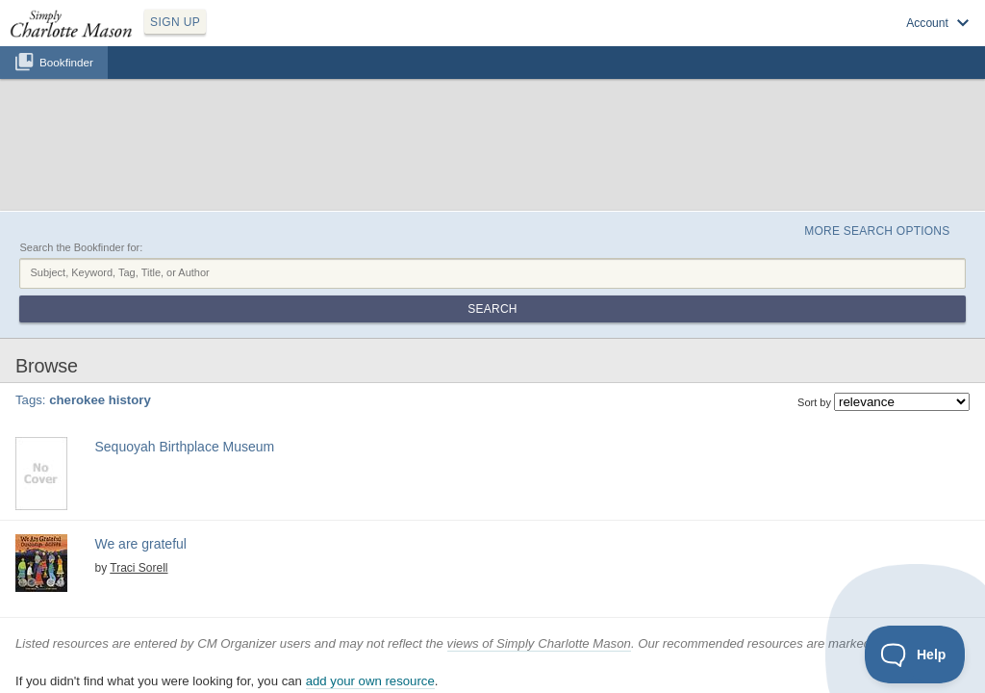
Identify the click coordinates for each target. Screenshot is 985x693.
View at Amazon (121, 511)
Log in (754, 39)
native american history (278, 340)
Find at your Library (128, 386)
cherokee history (179, 340)
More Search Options (856, 135)
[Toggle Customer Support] (915, 654)
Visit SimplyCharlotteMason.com (868, 39)
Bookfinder (66, 83)
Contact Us (605, 667)
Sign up (699, 39)
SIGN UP (266, 36)
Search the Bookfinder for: (80, 157)
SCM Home (381, 667)
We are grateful (127, 429)
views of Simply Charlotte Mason (539, 559)
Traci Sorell (122, 448)
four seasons (254, 465)
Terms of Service (531, 667)
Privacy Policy (450, 667)
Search (903, 181)
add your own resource (370, 597)
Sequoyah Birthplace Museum (175, 318)
